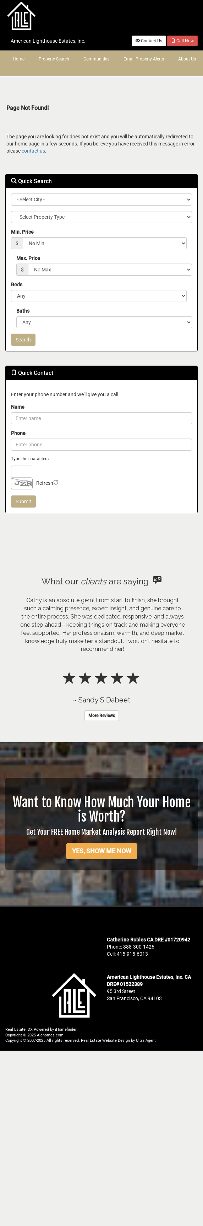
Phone (18, 433)
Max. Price (28, 258)
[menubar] (101, 59)
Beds (16, 284)
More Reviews (101, 715)
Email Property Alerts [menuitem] (144, 59)
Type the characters (30, 458)
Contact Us (149, 40)
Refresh (44, 483)
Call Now (182, 40)
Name (17, 407)
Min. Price (22, 232)
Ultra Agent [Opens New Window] (146, 1040)
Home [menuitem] (18, 59)
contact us (33, 151)
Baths (22, 311)
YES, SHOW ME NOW (101, 851)
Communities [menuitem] (96, 59)
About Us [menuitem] (187, 59)
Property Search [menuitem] (54, 59)
